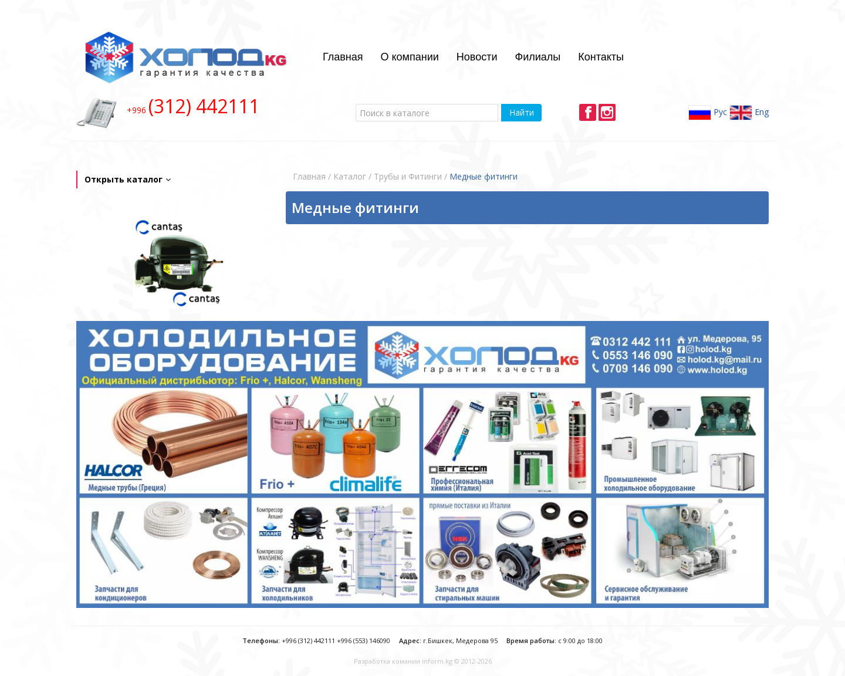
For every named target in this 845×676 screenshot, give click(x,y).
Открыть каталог (127, 179)
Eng (749, 112)
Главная (343, 57)
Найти (521, 112)
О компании (410, 57)
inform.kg (437, 661)
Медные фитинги (483, 176)
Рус (707, 112)
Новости (477, 57)
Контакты (601, 57)
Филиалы (537, 57)
